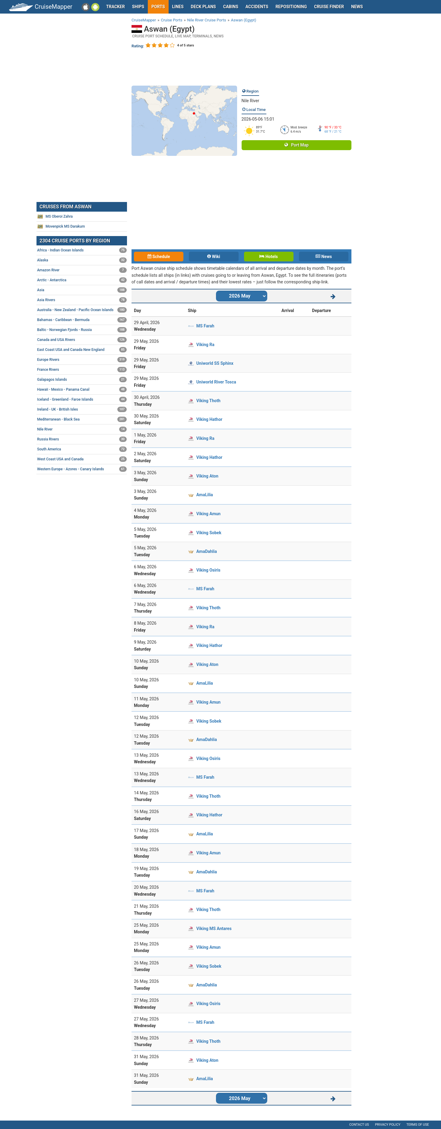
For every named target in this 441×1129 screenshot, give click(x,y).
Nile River (250, 100)
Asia (82, 290)
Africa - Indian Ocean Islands (82, 250)
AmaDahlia (206, 551)
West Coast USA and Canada (82, 459)
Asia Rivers (82, 300)
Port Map (296, 145)
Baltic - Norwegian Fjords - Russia (82, 330)
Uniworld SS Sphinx (214, 363)
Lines (178, 6)
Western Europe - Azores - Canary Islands (82, 469)
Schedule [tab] (159, 256)
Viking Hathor (209, 419)
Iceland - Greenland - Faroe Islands (82, 399)
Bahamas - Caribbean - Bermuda (82, 320)
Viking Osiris (208, 570)
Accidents (257, 6)
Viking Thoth (208, 400)
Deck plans (203, 6)
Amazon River (82, 270)
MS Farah (205, 325)
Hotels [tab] (268, 256)
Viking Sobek (208, 532)
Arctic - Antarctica (82, 280)
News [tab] (324, 256)
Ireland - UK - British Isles (82, 409)
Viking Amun (208, 513)
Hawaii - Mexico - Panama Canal (82, 389)
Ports (158, 6)
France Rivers (82, 369)
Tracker (115, 6)
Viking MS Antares (214, 928)
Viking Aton (207, 476)
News (357, 6)
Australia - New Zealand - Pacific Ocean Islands (82, 310)
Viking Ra (205, 344)
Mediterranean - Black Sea (82, 419)
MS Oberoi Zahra (55, 216)
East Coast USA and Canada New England (82, 349)
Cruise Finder (329, 6)
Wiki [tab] (213, 256)
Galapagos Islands (82, 379)
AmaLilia (204, 494)
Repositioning (291, 6)
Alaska (82, 260)
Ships (138, 6)
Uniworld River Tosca (216, 382)
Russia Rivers (82, 439)
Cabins (230, 6)
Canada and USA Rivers (82, 339)
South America (82, 449)
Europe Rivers (82, 359)
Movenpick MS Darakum (61, 226)
